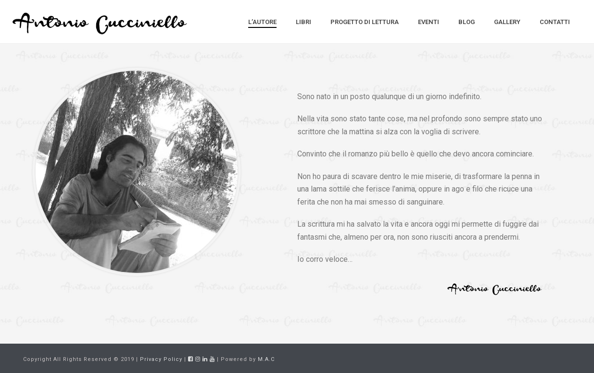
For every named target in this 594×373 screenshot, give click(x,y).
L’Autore (262, 22)
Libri (303, 22)
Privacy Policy (161, 359)
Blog (466, 22)
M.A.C (266, 359)
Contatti (555, 22)
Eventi (428, 22)
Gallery (507, 22)
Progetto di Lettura (364, 22)
